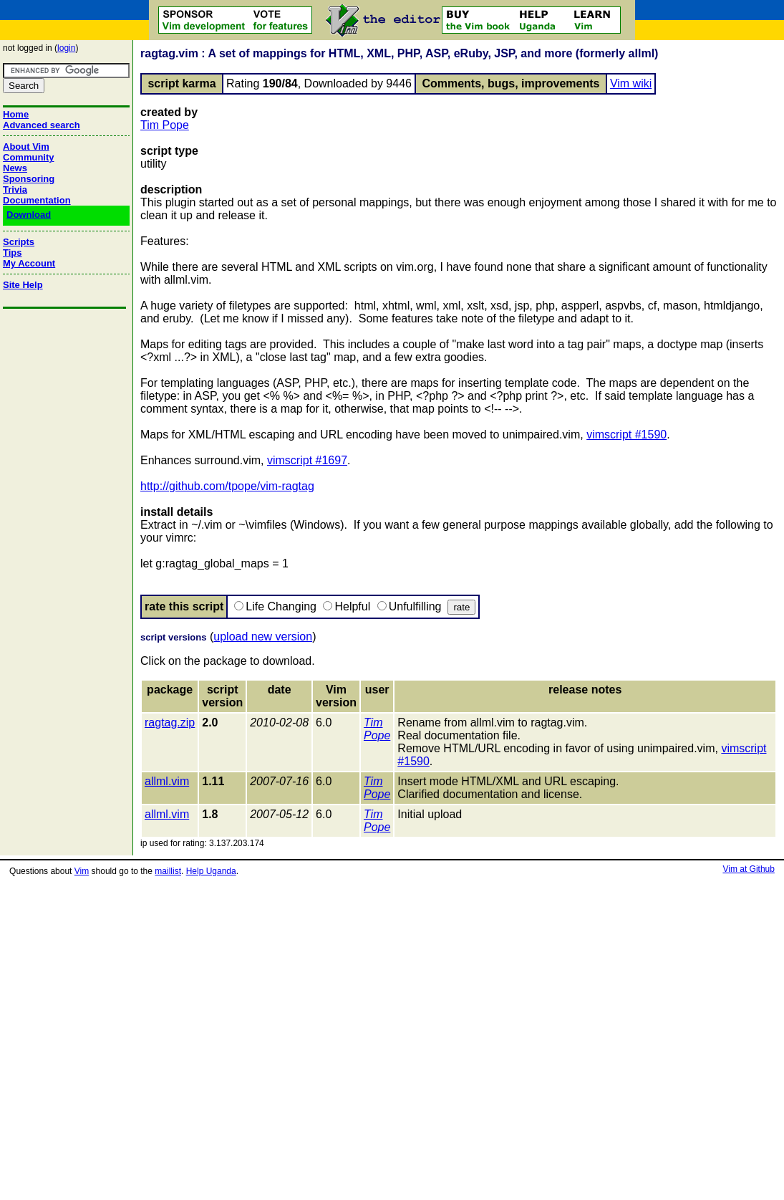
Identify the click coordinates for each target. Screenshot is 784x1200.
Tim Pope (164, 125)
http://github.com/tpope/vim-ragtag (227, 486)
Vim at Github (748, 869)
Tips (12, 252)
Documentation (37, 200)
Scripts (18, 241)
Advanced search (41, 125)
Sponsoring (28, 178)
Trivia (15, 189)
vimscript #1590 (626, 434)
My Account (29, 263)
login (66, 48)
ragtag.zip (170, 722)
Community (28, 157)
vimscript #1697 (307, 460)
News (15, 168)
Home (16, 114)
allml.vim (167, 781)
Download (28, 214)
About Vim (26, 146)
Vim (81, 871)
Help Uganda (211, 871)
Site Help (23, 284)
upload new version (262, 636)
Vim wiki (631, 83)
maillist (168, 871)
